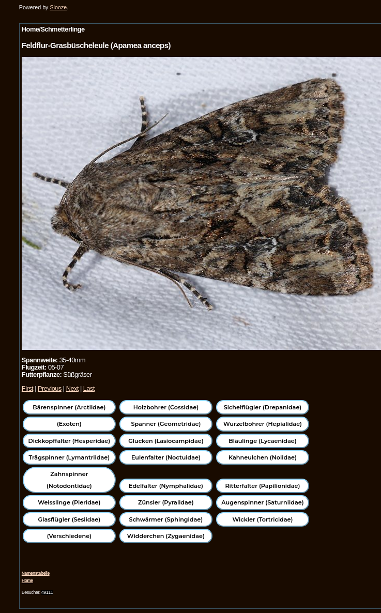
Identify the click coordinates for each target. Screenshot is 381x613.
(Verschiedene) (69, 536)
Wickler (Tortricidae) (262, 519)
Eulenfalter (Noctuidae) (166, 457)
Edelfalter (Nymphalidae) (166, 485)
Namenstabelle (36, 573)
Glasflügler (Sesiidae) (69, 519)
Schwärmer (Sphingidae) (166, 519)
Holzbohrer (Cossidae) (166, 407)
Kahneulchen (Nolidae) (262, 457)
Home (27, 580)
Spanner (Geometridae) (166, 423)
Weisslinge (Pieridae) (69, 502)
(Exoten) (69, 423)
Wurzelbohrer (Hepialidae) (262, 423)
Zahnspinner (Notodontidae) (69, 479)
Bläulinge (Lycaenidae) (262, 441)
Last (89, 388)
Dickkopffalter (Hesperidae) (69, 441)
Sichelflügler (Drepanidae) (263, 407)
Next (72, 388)
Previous (50, 388)
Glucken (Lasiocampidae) (165, 441)
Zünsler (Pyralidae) (166, 502)
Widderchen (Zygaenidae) (166, 536)
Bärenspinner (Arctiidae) (69, 407)
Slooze (58, 7)
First (27, 388)
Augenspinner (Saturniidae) (262, 502)
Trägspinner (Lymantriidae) (69, 457)
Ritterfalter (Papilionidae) (262, 485)
